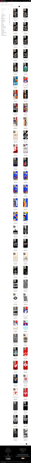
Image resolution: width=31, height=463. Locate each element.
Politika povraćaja (8, 457)
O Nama (8, 454)
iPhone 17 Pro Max (8, 449)
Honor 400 (23, 451)
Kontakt (8, 455)
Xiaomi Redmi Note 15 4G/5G (23, 449)
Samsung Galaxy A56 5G (23, 448)
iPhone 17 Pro (8, 448)
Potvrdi (23, 458)
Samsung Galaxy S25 (8, 451)
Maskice (6, 2)
